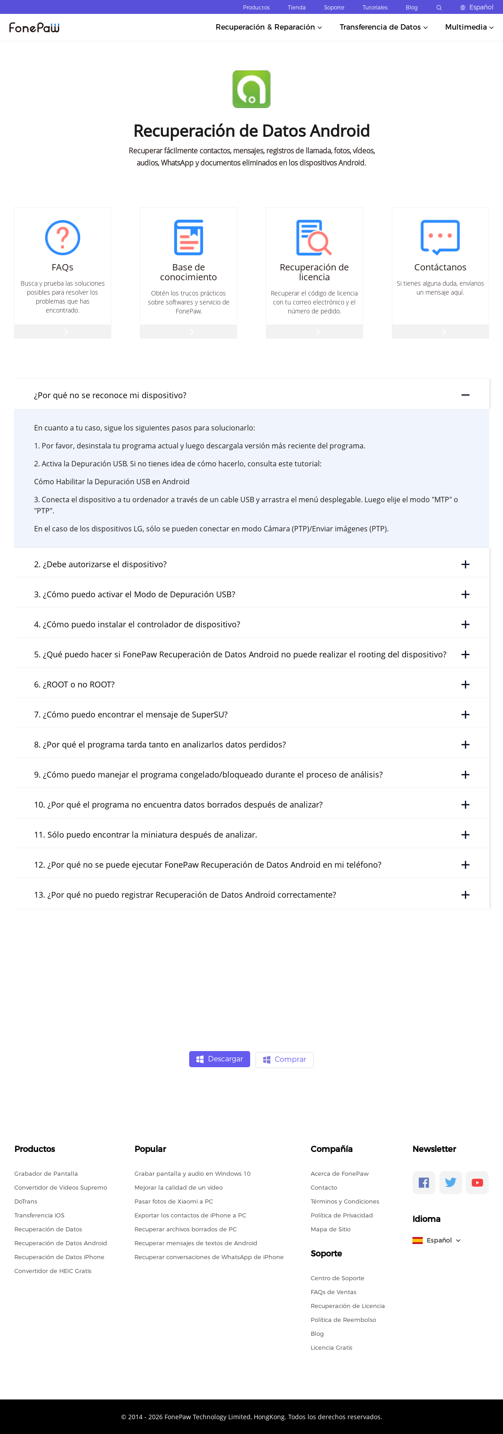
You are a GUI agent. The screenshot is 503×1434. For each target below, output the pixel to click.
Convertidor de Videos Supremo (60, 1186)
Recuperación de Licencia (348, 1304)
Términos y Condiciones (345, 1200)
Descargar (219, 1059)
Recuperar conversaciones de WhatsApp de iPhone (209, 1256)
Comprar (284, 1059)
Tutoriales (375, 7)
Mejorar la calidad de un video (178, 1186)
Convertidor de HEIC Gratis (52, 1269)
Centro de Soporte (337, 1277)
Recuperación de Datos (48, 1228)
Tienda (297, 7)
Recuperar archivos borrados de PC (185, 1228)
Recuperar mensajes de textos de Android (195, 1242)
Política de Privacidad (342, 1214)
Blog (412, 7)
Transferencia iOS (39, 1214)
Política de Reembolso (343, 1318)
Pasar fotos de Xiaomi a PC (173, 1200)
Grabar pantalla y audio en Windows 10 (192, 1172)
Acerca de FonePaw (340, 1172)
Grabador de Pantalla (46, 1172)
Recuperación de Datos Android (60, 1242)
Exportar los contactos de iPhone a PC (190, 1214)
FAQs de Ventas (333, 1291)
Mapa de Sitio (331, 1228)
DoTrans (25, 1200)
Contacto (324, 1186)
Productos (256, 7)
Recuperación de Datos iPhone (59, 1256)
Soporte (334, 7)
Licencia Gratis (331, 1346)
